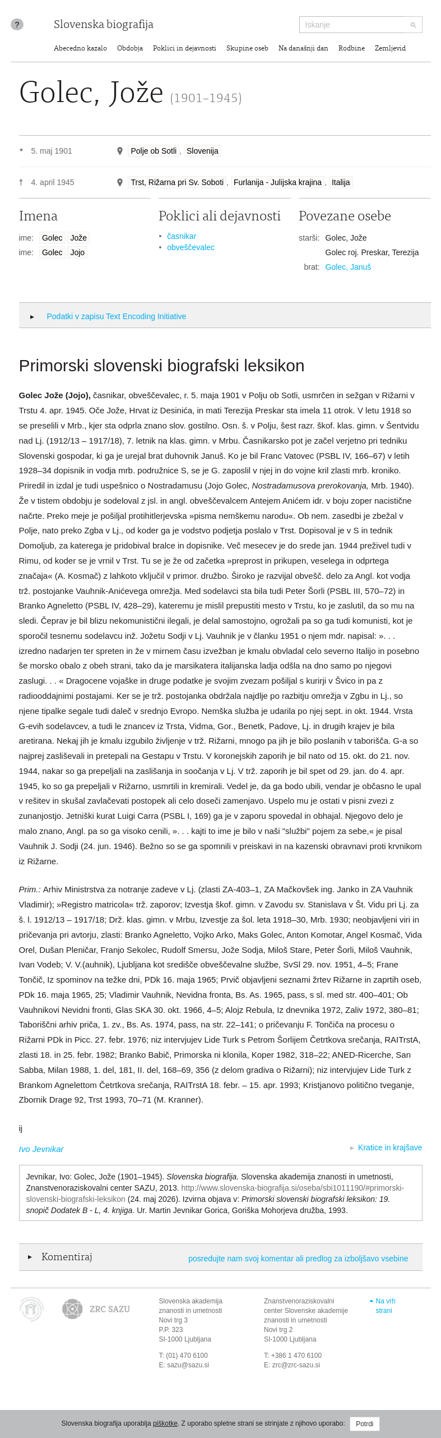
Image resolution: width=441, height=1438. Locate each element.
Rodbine (351, 49)
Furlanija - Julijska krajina (278, 182)
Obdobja (130, 49)
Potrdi (364, 1424)
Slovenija (203, 150)
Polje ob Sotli (154, 150)
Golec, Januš (349, 266)
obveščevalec (191, 247)
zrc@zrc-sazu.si (296, 1365)
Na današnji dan (303, 49)
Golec (52, 237)
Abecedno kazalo (80, 49)
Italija (341, 182)
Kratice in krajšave (390, 1147)
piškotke (165, 1423)
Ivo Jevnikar (41, 1149)
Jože (78, 237)
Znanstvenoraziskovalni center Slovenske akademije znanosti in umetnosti (306, 1310)
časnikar (181, 236)
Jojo (77, 252)
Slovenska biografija (104, 25)
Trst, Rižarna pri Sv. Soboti (177, 182)
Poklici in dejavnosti (184, 49)
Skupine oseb (247, 49)
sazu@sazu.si (188, 1365)
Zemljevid (390, 49)
